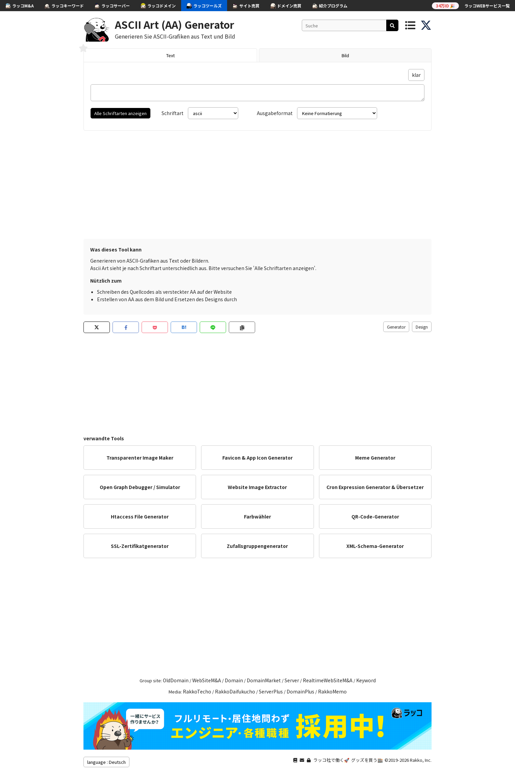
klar (416, 74)
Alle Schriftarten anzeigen (120, 113)
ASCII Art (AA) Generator (174, 24)
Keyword (366, 680)
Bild (345, 55)
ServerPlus (271, 691)
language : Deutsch (106, 762)
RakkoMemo (332, 691)
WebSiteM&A (206, 680)
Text (170, 55)
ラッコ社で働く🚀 (331, 760)
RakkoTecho (197, 691)
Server (292, 680)
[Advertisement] (257, 184)
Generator (396, 327)
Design (422, 327)
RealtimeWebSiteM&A (327, 680)
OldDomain (176, 680)
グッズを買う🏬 (367, 760)
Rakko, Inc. (421, 760)
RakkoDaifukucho (235, 691)
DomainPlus (300, 691)
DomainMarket (264, 680)
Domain (234, 680)
